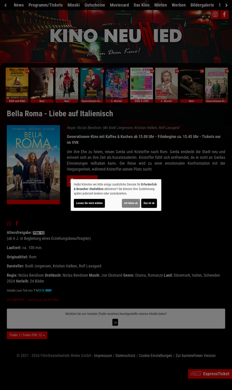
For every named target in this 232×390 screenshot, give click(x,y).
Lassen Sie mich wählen (89, 203)
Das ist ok (149, 203)
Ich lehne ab (131, 203)
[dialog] (116, 195)
